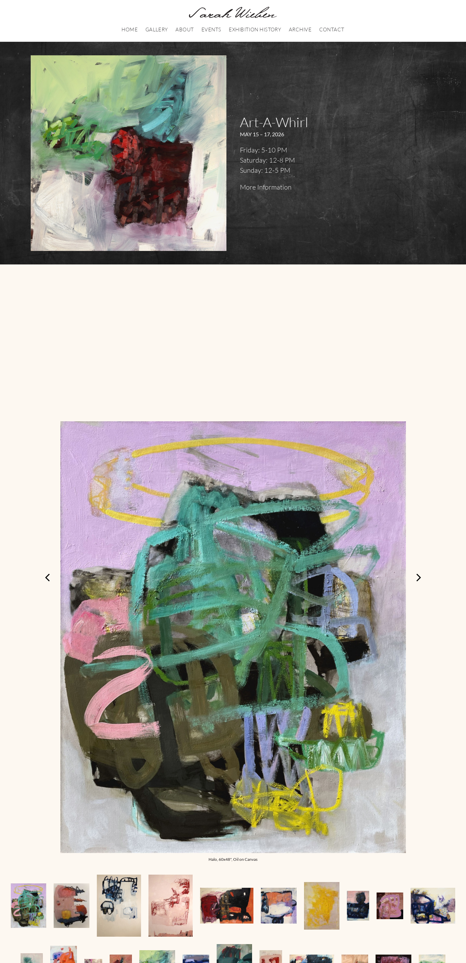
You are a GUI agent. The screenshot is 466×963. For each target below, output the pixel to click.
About (184, 29)
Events (211, 29)
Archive (300, 29)
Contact (332, 29)
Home (129, 29)
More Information (266, 187)
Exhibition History (255, 29)
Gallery (156, 29)
